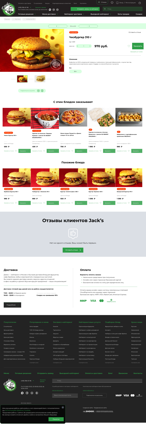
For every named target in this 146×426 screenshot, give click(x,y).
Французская (135, 340)
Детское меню (110, 351)
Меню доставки (49, 14)
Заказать (128, 46)
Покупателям (10, 326)
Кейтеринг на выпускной (87, 340)
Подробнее (11, 308)
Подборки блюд (112, 326)
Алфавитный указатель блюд (13, 358)
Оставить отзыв (135, 32)
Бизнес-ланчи (110, 355)
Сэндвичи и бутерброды (61, 348)
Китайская (134, 351)
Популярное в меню (39, 326)
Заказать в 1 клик (128, 52)
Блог (75, 3)
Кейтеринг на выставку (86, 358)
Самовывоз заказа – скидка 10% (14, 355)
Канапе (55, 330)
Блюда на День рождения (38, 337)
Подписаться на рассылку (94, 398)
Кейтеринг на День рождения (89, 333)
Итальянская (135, 337)
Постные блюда (110, 362)
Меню (6, 377)
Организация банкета (86, 362)
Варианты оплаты (10, 348)
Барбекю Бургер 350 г (14, 195)
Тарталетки (57, 333)
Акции (47, 3)
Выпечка (33, 344)
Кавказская (135, 333)
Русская (134, 330)
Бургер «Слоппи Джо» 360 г (73, 195)
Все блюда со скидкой (37, 348)
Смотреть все (34, 366)
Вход (121, 3)
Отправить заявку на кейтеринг (87, 9)
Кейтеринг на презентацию (88, 348)
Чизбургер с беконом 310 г (44, 195)
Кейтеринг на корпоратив (87, 344)
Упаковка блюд (9, 344)
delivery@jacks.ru (57, 393)
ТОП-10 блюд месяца (36, 333)
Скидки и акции (9, 351)
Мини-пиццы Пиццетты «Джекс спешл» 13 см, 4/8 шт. (72, 136)
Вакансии (123, 377)
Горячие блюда (35, 362)
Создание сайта (88, 411)
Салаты (32, 358)
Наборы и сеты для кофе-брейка (116, 337)
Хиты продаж (123, 14)
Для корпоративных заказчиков (14, 362)
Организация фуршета (86, 330)
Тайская (134, 362)
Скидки (139, 14)
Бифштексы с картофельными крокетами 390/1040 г (129, 137)
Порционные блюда (111, 348)
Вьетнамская (135, 358)
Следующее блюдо (87, 26)
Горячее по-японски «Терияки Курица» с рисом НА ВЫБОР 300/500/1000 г (44, 136)
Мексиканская (136, 348)
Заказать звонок (40, 7)
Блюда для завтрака (111, 358)
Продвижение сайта (100, 411)
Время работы (8, 337)
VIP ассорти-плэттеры (60, 358)
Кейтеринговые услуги (90, 326)
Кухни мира (136, 326)
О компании (38, 3)
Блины (32, 340)
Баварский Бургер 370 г (128, 195)
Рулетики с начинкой (37, 351)
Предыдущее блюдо (59, 26)
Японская (134, 355)
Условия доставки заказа (46, 296)
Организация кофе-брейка (88, 337)
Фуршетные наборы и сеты (114, 330)
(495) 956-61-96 (23, 7)
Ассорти (108, 333)
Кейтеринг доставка (73, 14)
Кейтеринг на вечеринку (87, 351)
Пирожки (33, 355)
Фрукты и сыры (58, 340)
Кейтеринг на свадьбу (86, 355)
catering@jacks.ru (88, 393)
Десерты (56, 344)
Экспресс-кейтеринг (62, 326)
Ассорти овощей (58, 355)
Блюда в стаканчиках (112, 340)
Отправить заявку (45, 377)
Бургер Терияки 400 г (99, 195)
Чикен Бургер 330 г (13, 137)
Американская (136, 344)
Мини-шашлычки (59, 351)
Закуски (55, 337)
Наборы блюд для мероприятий (63, 362)
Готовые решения (26, 14)
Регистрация (131, 3)
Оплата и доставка (24, 3)
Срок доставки (8, 340)
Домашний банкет (111, 344)
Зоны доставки (9, 333)
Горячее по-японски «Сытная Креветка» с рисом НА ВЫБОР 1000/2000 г (101, 136)
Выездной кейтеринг (100, 14)
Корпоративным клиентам (62, 3)
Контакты (83, 3)
